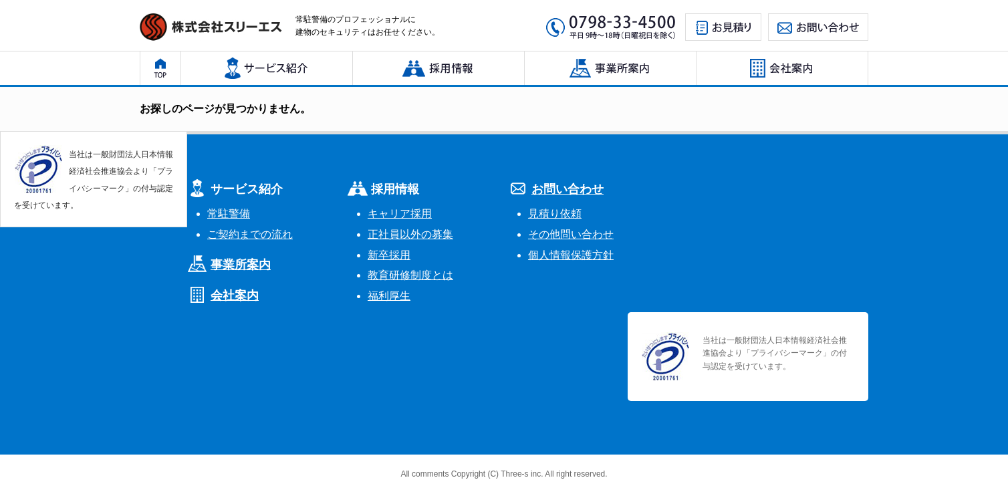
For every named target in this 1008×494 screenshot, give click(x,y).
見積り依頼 (555, 213)
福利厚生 (389, 295)
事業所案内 (241, 264)
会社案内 (235, 295)
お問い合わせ (567, 189)
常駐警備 (228, 213)
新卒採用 (389, 255)
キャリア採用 (400, 213)
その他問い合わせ (571, 234)
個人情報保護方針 (571, 255)
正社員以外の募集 (410, 234)
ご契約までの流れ (250, 234)
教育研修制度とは (410, 275)
